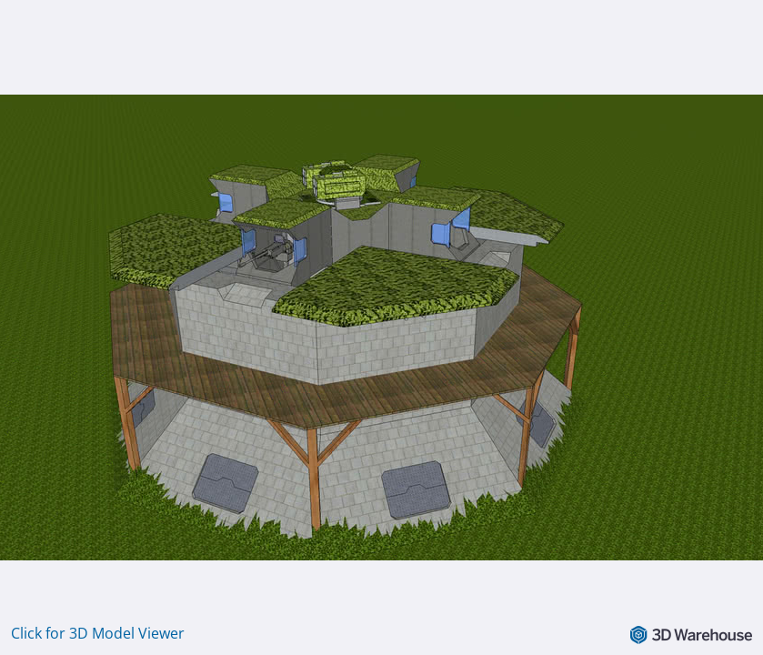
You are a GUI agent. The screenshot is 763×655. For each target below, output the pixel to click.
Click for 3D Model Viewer (98, 633)
